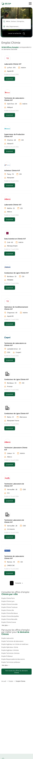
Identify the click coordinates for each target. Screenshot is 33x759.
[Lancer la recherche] (16, 33)
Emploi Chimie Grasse (8, 622)
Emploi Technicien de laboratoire (12, 641)
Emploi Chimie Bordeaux (9, 613)
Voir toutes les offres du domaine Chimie (16, 672)
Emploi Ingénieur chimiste (10, 650)
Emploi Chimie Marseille (9, 619)
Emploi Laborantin (7, 638)
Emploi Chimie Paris (8, 598)
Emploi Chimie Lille (7, 610)
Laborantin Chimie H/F (12, 64)
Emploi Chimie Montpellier (10, 616)
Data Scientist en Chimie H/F (15, 239)
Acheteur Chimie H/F (12, 170)
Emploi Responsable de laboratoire (13, 659)
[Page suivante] (19, 583)
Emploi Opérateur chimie (9, 647)
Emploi (11, 681)
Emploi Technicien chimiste (10, 653)
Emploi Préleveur (7, 656)
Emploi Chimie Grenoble (9, 604)
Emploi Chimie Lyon (7, 601)
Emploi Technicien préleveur (10, 662)
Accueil (3, 681)
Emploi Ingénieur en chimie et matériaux (14, 644)
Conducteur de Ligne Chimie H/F (16, 273)
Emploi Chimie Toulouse (9, 607)
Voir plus (5, 625)
